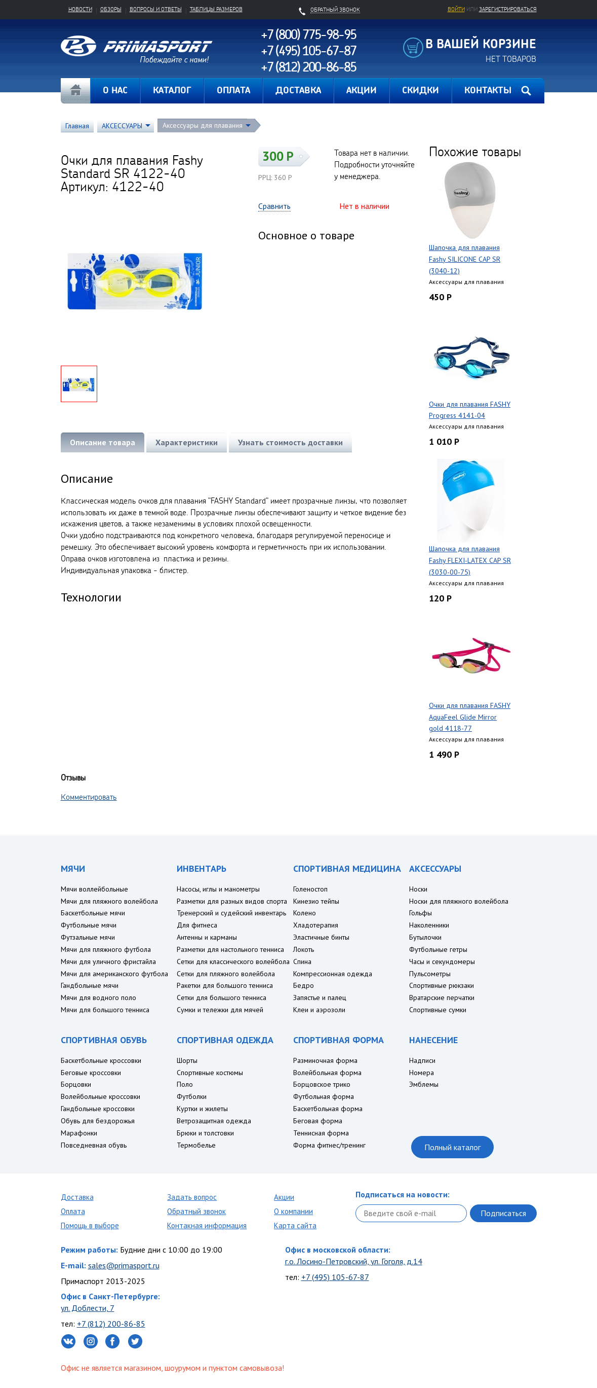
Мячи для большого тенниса (105, 1009)
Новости (80, 9)
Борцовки (76, 1084)
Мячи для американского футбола (114, 973)
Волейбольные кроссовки (100, 1096)
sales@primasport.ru (124, 1265)
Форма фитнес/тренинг (329, 1145)
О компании (293, 1211)
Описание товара (102, 442)
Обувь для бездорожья (98, 1120)
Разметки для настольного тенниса (230, 949)
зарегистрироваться (508, 9)
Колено (304, 912)
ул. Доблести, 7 (87, 1308)
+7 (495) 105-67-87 (335, 1277)
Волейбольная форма (327, 1072)
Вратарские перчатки (441, 997)
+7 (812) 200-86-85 (111, 1324)
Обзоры (111, 9)
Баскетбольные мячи (93, 912)
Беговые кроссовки (91, 1072)
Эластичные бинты (321, 937)
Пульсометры (430, 973)
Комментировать (89, 797)
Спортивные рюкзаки (441, 985)
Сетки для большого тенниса (221, 997)
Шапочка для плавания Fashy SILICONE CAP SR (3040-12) (464, 259)
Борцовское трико (321, 1084)
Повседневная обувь (94, 1145)
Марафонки (79, 1132)
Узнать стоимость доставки (290, 442)
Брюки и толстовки (205, 1132)
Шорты (187, 1060)
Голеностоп (310, 889)
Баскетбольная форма (328, 1108)
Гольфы (420, 912)
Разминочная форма (325, 1060)
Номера (421, 1072)
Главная (75, 90)
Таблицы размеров (216, 9)
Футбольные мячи (88, 925)
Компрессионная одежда (332, 973)
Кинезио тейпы (316, 901)
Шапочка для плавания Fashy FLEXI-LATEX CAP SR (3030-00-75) (470, 560)
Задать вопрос (192, 1197)
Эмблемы (424, 1084)
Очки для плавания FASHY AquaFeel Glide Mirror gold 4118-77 (469, 717)
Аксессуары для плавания (203, 125)
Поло (185, 1084)
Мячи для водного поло (98, 997)
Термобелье (196, 1145)
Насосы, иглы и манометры (218, 889)
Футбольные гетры (438, 949)
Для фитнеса (197, 925)
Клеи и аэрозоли (319, 1009)
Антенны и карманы (207, 937)
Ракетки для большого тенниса (225, 985)
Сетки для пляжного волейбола (226, 973)
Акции (284, 1197)
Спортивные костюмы (210, 1072)
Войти (456, 9)
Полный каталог (452, 1147)
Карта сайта (295, 1225)
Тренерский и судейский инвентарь (231, 912)
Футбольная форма (323, 1096)
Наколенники (429, 925)
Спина (302, 961)
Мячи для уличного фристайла (108, 961)
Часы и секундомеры (442, 961)
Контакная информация (207, 1225)
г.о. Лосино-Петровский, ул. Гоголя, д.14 (353, 1261)
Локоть (303, 949)
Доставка (77, 1197)
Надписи (422, 1060)
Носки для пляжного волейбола (458, 901)
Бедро (303, 985)
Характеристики (186, 442)
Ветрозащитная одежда (214, 1120)
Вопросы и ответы (156, 9)
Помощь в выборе (90, 1225)
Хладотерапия (315, 925)
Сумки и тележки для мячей (220, 1009)
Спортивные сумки (437, 1009)
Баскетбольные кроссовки (101, 1060)
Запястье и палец (319, 997)
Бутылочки (425, 937)
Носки (418, 889)
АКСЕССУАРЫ (122, 125)
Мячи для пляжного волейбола (109, 901)
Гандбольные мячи (89, 985)
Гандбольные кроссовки (98, 1108)
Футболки (192, 1096)
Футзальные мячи (88, 937)
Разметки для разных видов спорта (232, 901)
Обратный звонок (196, 1211)
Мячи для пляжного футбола (106, 949)
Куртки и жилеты (202, 1108)
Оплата (73, 1211)
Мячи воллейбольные (94, 889)
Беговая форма (317, 1120)
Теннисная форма (321, 1132)
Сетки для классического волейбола (233, 961)
